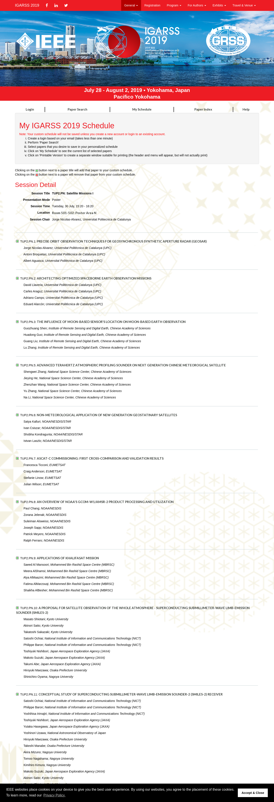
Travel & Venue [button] (244, 5)
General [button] (131, 5)
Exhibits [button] (219, 5)
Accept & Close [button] (252, 793)
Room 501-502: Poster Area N (74, 213)
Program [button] (174, 5)
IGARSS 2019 (27, 5)
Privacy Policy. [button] (54, 795)
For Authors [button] (197, 5)
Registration (152, 5)
